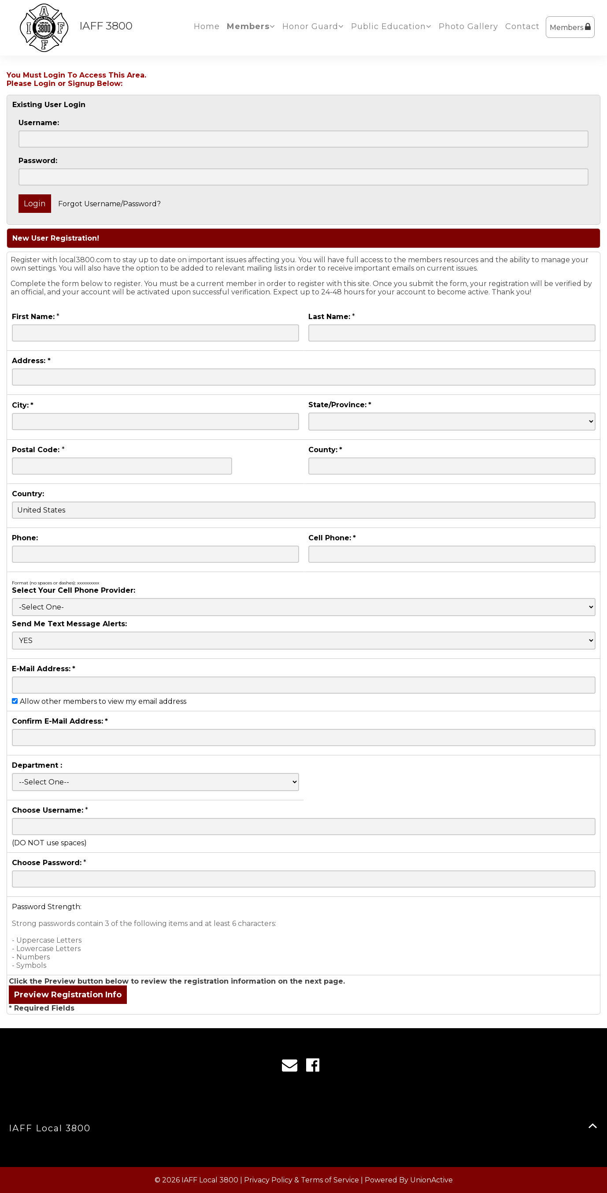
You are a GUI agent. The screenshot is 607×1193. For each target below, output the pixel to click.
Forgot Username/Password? (109, 204)
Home (207, 26)
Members (570, 27)
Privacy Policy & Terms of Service (301, 1180)
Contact (522, 26)
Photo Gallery (468, 26)
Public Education (391, 26)
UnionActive (431, 1180)
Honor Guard (313, 26)
